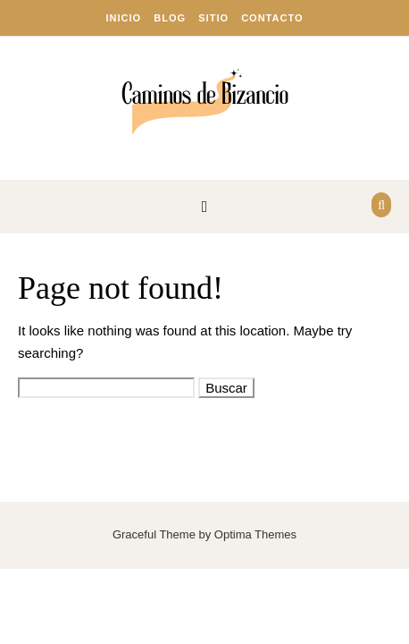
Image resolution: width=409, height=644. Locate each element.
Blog (170, 18)
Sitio (213, 18)
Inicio (124, 18)
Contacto (272, 18)
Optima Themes (255, 534)
